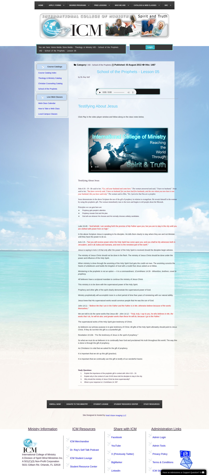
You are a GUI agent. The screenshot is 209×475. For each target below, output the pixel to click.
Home (53, 47)
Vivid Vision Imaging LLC (116, 415)
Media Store (62, 47)
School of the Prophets (47, 89)
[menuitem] (41, 5)
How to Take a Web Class (49, 109)
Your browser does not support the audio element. (116, 92)
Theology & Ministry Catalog (50, 78)
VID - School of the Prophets (105, 47)
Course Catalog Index (47, 73)
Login (150, 47)
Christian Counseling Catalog (50, 83)
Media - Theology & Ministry (79, 47)
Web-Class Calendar (46, 103)
